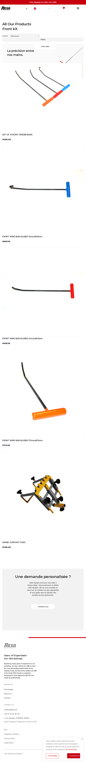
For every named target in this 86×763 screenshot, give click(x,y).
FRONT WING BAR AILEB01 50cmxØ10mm (22, 236)
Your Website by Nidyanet (13, 754)
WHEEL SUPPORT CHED (13, 542)
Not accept (52, 756)
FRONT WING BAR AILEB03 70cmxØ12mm (22, 440)
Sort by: (5, 36)
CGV (6, 730)
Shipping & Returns (11, 734)
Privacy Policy (9, 738)
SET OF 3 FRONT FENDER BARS (17, 135)
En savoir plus (71, 749)
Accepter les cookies (75, 756)
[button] (27, 9)
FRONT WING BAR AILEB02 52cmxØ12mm (22, 338)
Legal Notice (9, 743)
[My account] (49, 8)
